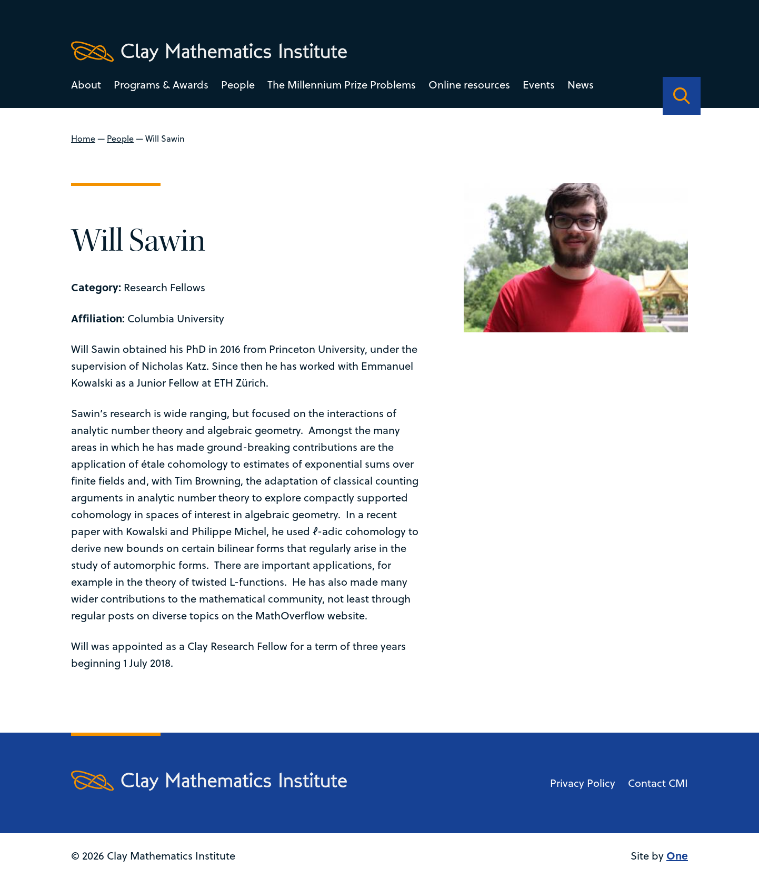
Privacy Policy (582, 783)
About (86, 84)
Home (83, 138)
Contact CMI (658, 783)
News (580, 84)
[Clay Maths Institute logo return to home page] (209, 51)
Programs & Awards (161, 84)
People (238, 84)
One (677, 855)
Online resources (469, 84)
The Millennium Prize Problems (341, 84)
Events (539, 84)
